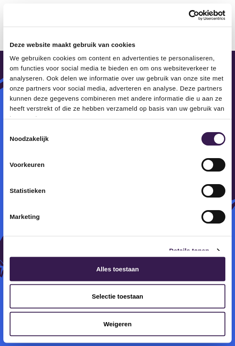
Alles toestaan (117, 268)
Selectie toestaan (118, 296)
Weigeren (117, 323)
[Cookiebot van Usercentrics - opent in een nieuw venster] (188, 15)
